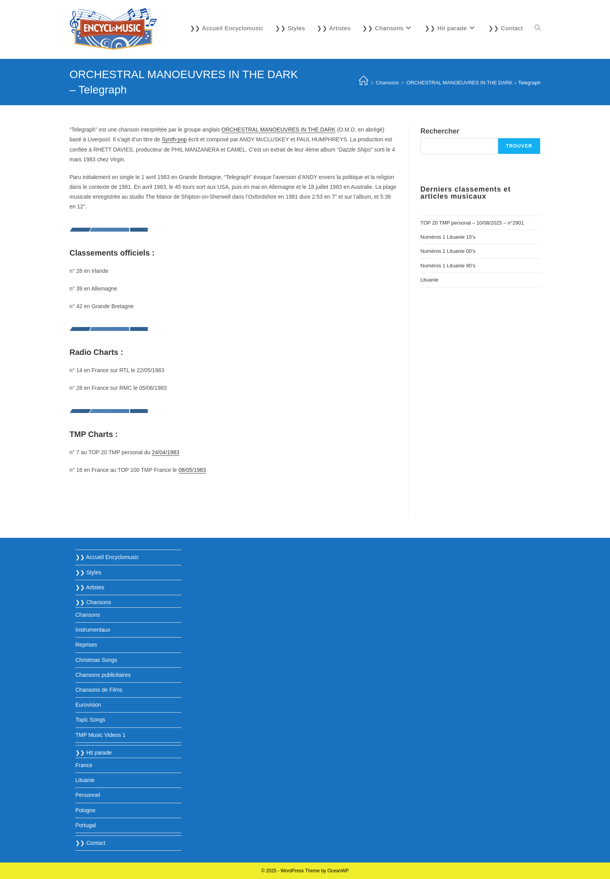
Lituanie (429, 280)
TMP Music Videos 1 (100, 735)
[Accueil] (363, 83)
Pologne (85, 810)
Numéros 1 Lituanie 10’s (447, 237)
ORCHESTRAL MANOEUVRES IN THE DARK (278, 129)
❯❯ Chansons (93, 602)
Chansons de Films (98, 690)
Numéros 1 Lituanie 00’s (447, 251)
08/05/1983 (192, 470)
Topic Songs (90, 719)
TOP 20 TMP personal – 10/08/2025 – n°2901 (472, 223)
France (84, 765)
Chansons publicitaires (103, 675)
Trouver (519, 146)
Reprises (86, 644)
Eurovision (88, 705)
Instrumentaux (92, 630)
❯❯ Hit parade (93, 752)
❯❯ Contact (90, 843)
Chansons (87, 615)
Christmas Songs (96, 660)
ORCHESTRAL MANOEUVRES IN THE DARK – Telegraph (474, 83)
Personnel (87, 795)
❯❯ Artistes (89, 587)
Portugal (85, 825)
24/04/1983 (165, 452)
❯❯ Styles (88, 572)
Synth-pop (174, 139)
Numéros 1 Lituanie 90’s (447, 266)
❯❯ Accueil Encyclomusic (107, 557)
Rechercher (439, 131)
